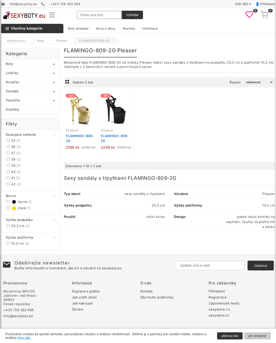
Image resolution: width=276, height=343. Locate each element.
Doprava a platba (85, 291)
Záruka (77, 309)
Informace (150, 28)
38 (14, 159)
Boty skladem (78, 28)
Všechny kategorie (24, 28)
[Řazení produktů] (258, 82)
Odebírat (260, 266)
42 (14, 184)
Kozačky (12, 82)
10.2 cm (18, 243)
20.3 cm (18, 226)
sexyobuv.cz (219, 315)
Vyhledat (132, 15)
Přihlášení (267, 4)
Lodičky (12, 73)
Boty (9, 64)
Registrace (218, 297)
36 (14, 147)
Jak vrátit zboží (84, 297)
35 (13, 140)
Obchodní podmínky (156, 297)
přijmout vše (230, 336)
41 (13, 178)
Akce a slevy (106, 28)
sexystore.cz (219, 309)
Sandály (12, 91)
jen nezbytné (257, 336)
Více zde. (24, 337)
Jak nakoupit (82, 303)
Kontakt (146, 291)
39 (14, 165)
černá (19, 202)
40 (14, 172)
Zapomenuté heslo (224, 303)
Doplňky (12, 109)
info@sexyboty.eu (18, 316)
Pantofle (13, 100)
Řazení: (235, 82)
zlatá (18, 208)
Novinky (129, 28)
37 (14, 153)
